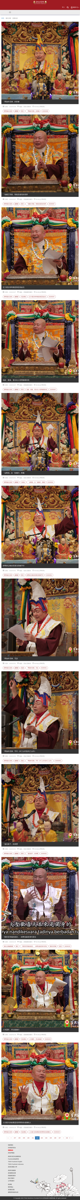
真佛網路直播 (12, 1173)
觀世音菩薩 (53, 946)
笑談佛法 (23, 296)
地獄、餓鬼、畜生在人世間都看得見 (37, 389)
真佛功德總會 (12, 1170)
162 (37, 1138)
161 (33, 1138)
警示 (22, 389)
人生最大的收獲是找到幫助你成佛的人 (40, 1132)
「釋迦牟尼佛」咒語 (32, 668)
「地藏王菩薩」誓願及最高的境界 (36, 204)
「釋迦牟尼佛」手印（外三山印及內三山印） (39, 760)
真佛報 (10, 1184)
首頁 (2, 18)
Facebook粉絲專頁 (13, 1159)
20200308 (45, 111)
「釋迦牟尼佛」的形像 (33, 111)
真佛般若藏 (11, 1189)
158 (19, 1138)
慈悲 (60, 946)
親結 (22, 760)
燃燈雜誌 (10, 1187)
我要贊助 (10, 1145)
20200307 (52, 204)
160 (28, 1138)
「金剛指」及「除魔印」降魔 (36, 482)
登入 (63, 7)
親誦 (22, 668)
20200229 (67, 946)
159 (24, 1138)
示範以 (23, 482)
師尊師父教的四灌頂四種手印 (35, 575)
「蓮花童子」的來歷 (32, 853)
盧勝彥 (16, 111)
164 (46, 1138)
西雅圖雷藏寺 (12, 1175)
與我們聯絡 (11, 1153)
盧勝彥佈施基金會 (13, 1192)
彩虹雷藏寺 (11, 1178)
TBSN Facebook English (15, 1161)
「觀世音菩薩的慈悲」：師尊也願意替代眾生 (34, 946)
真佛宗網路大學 (12, 1167)
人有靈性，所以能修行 (35, 1039)
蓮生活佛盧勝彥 (8, 946)
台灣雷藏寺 (11, 1181)
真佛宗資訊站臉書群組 (14, 1156)
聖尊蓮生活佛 (8, 111)
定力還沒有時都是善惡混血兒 (37, 296)
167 (60, 1138)
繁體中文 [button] (75, 7)
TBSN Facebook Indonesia (15, 1164)
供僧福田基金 (12, 1147)
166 (55, 1138)
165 (51, 1138)
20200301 (50, 482)
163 (42, 1138)
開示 (22, 111)
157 (15, 1138)
